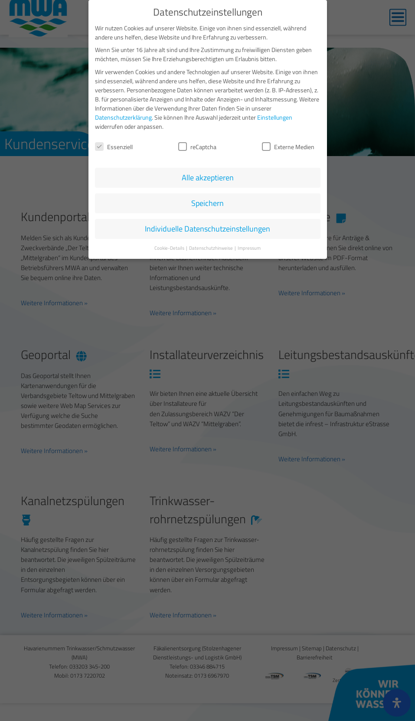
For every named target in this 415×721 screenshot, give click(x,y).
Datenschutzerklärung (123, 116)
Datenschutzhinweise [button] (211, 247)
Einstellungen (274, 116)
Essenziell (114, 145)
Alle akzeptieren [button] (208, 177)
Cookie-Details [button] (169, 247)
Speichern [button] (207, 202)
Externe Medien (288, 145)
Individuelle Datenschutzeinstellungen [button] (207, 228)
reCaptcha (197, 145)
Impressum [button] (249, 247)
